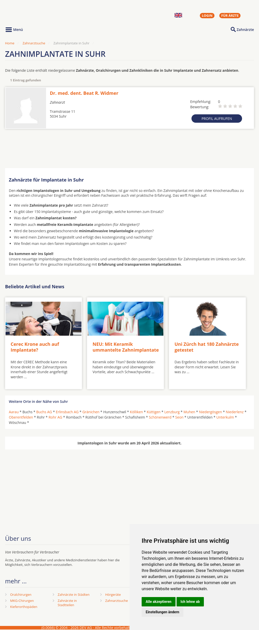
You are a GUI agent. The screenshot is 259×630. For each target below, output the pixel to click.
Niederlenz (235, 411)
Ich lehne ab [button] (190, 602)
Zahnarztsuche (34, 43)
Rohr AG (55, 417)
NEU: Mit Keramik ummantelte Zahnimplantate (126, 347)
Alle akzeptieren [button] (158, 602)
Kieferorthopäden (23, 606)
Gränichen (91, 411)
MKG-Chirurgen (22, 600)
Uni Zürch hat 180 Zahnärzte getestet (207, 347)
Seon (179, 417)
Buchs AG (44, 411)
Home (9, 43)
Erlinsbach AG (67, 411)
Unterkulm (225, 417)
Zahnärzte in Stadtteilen (67, 602)
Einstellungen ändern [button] (162, 612)
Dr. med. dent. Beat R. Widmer (84, 93)
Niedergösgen (210, 411)
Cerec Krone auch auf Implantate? (35, 347)
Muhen (189, 411)
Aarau (14, 411)
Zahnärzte (245, 29)
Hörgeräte (113, 594)
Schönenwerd (160, 417)
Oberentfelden (21, 417)
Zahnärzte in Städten (74, 594)
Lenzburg (172, 411)
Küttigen (154, 411)
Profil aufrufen (217, 118)
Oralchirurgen (20, 594)
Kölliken (136, 411)
